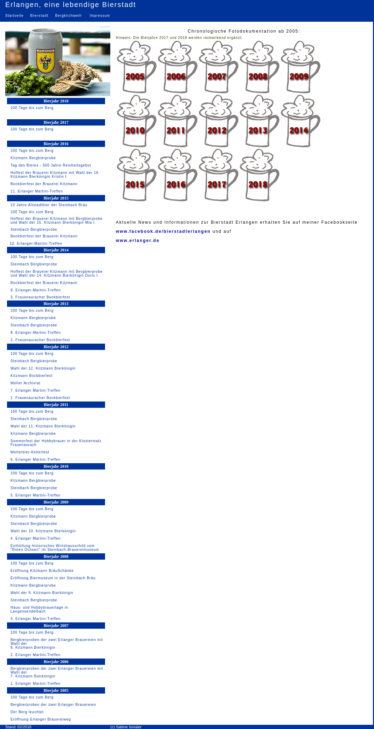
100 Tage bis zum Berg (32, 108)
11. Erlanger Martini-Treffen (37, 191)
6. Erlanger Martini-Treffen (36, 459)
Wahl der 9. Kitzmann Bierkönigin (42, 593)
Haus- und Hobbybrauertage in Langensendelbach (39, 609)
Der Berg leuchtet (27, 712)
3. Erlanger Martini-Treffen (36, 619)
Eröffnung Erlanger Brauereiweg (41, 719)
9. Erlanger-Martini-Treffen (36, 290)
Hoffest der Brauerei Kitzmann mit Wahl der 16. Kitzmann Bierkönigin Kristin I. (55, 174)
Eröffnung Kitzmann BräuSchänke (42, 571)
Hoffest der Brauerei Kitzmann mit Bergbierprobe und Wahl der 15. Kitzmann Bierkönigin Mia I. (57, 220)
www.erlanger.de (138, 240)
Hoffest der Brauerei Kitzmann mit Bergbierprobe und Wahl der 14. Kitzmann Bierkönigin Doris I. (57, 273)
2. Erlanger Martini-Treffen (36, 655)
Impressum (100, 16)
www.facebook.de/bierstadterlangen (163, 231)
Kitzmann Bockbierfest (32, 376)
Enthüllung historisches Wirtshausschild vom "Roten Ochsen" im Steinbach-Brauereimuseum (55, 548)
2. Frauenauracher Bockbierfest (40, 340)
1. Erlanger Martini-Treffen (36, 684)
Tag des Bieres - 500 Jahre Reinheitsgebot (51, 165)
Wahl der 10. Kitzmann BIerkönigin (43, 531)
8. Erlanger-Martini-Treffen (36, 333)
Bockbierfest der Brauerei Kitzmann (44, 184)
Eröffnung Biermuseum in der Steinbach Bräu (53, 578)
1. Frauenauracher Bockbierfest (40, 398)
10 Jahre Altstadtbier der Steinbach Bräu (49, 205)
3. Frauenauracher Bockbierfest (40, 297)
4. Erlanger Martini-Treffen (36, 538)
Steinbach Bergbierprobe (34, 229)
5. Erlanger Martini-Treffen (36, 495)
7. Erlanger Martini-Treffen (36, 390)
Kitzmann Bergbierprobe (33, 158)
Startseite (15, 16)
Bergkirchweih (68, 16)
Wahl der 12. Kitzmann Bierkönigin (43, 368)
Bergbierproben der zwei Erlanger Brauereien (53, 705)
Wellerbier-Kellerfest (30, 452)
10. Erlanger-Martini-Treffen (35, 243)
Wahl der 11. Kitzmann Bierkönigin (43, 426)
